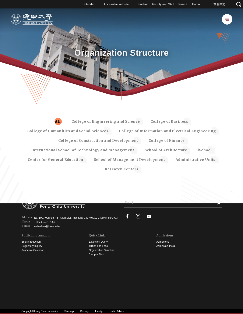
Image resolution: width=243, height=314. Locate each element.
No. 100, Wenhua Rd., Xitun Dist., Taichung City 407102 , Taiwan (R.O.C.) (76, 217)
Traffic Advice (116, 311)
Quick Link (97, 235)
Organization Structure (101, 250)
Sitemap (69, 311)
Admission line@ (165, 246)
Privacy (84, 311)
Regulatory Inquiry (31, 246)
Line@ (99, 311)
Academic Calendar (32, 250)
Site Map (89, 4)
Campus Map (96, 254)
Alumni (196, 4)
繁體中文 (219, 4)
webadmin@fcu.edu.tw (47, 226)
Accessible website (116, 4)
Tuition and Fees (98, 246)
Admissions (164, 235)
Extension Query (98, 241)
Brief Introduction (31, 241)
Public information (35, 235)
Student (142, 4)
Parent (182, 4)
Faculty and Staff (163, 4)
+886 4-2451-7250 (44, 222)
